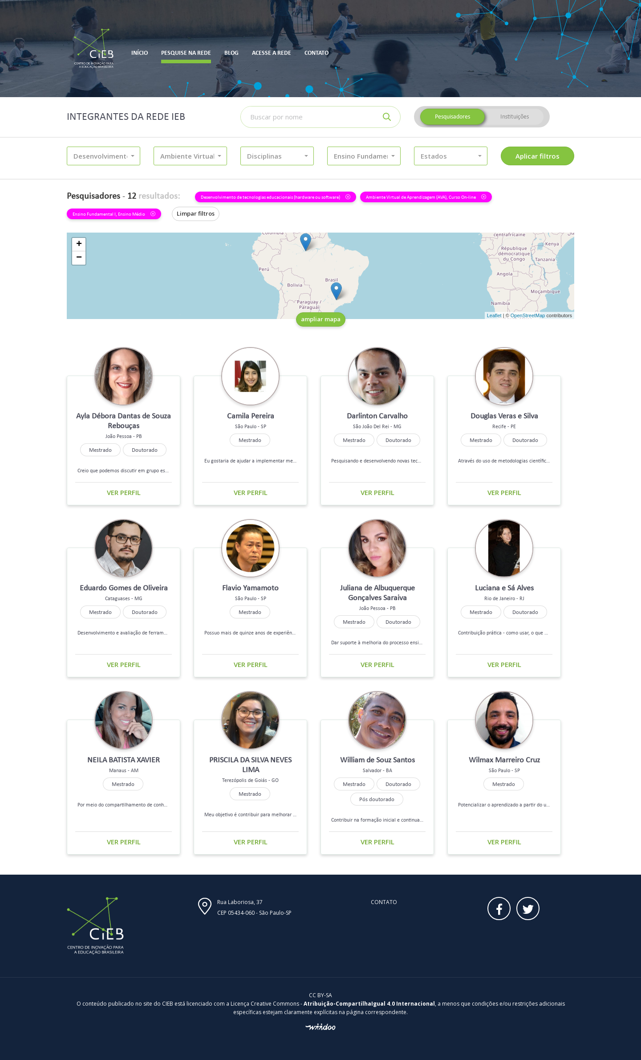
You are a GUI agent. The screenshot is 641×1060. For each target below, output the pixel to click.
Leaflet (494, 315)
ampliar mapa (321, 319)
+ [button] (79, 244)
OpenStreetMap (528, 315)
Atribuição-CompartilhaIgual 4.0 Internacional (369, 1003)
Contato (384, 902)
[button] (103, 156)
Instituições (514, 116)
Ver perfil (124, 492)
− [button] (79, 258)
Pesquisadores (452, 116)
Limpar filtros (196, 213)
